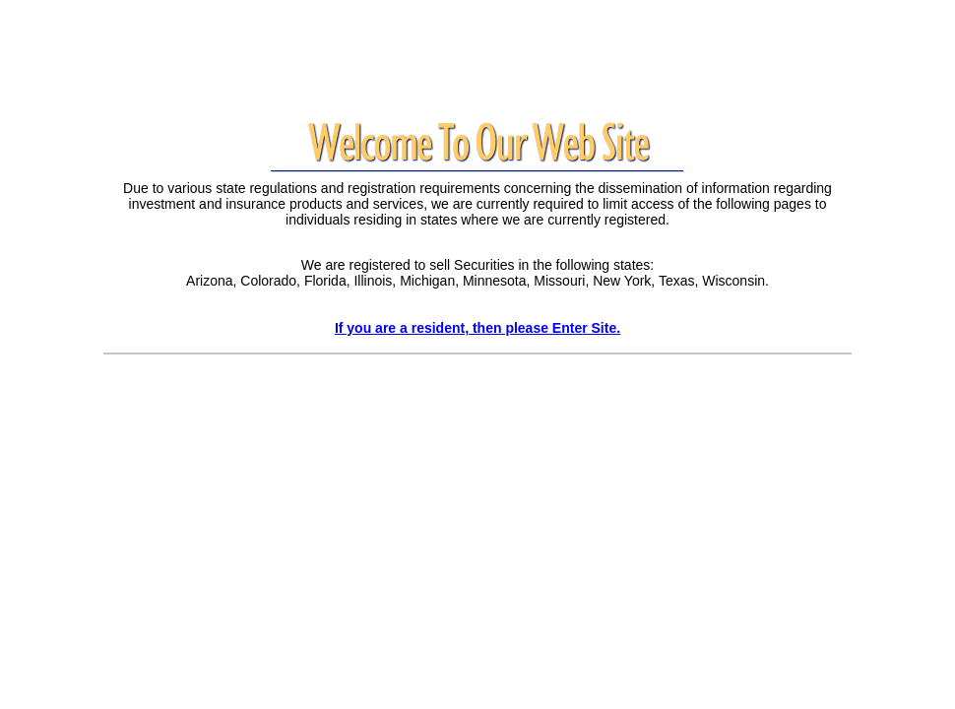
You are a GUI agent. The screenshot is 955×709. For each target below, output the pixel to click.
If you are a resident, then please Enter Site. (477, 328)
